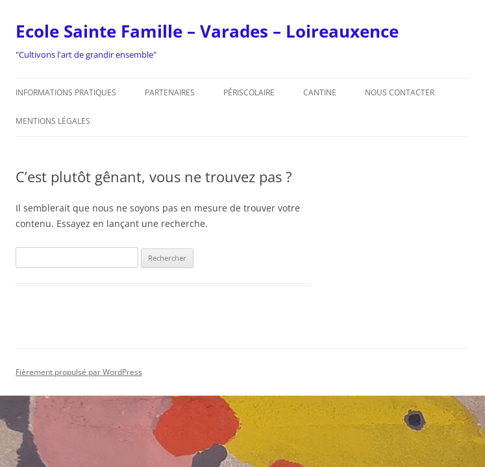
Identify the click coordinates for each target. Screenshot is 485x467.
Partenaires (170, 92)
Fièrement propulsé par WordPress (79, 371)
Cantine (319, 92)
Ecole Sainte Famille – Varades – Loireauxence (207, 31)
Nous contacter (399, 92)
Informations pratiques (66, 92)
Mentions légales (53, 120)
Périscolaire (249, 92)
